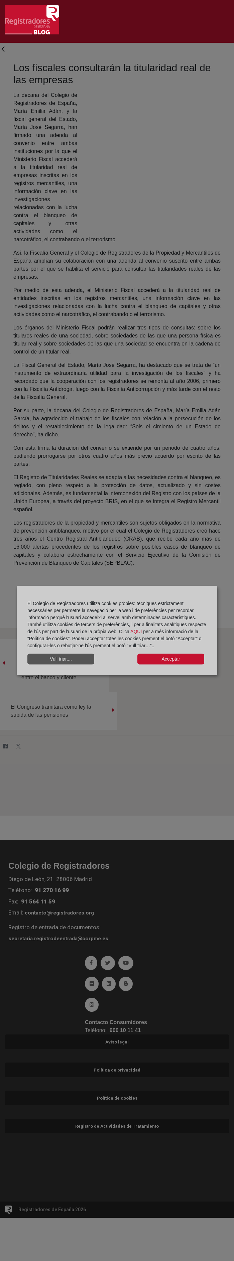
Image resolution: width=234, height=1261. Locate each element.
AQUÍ (136, 631)
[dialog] (117, 630)
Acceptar (170, 659)
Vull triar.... (61, 659)
